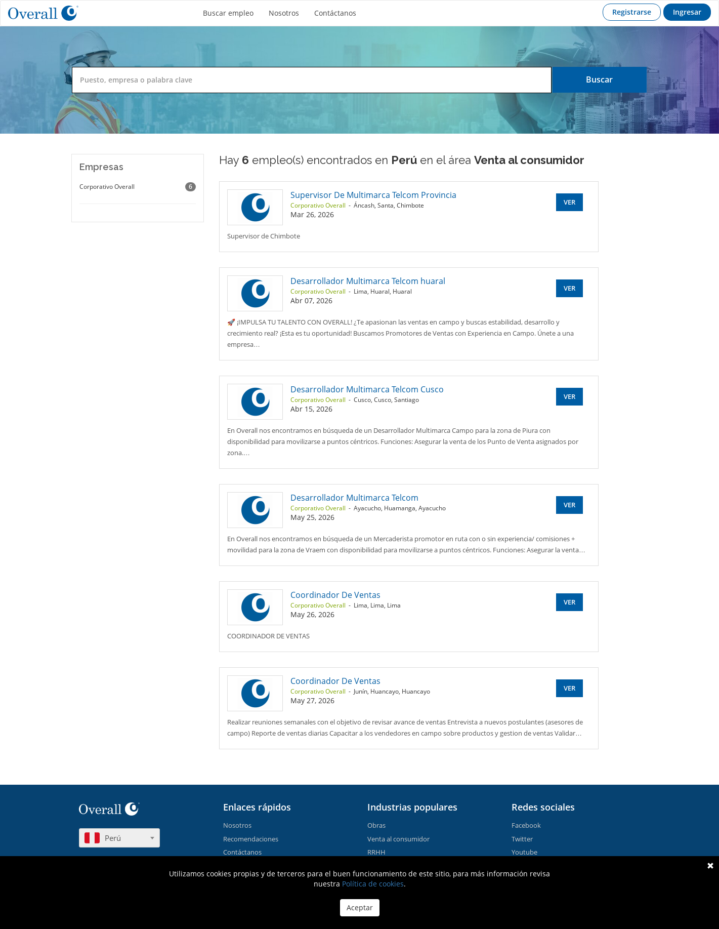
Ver (569, 202)
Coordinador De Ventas (335, 594)
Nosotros (284, 13)
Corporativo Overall (137, 186)
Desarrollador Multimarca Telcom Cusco (367, 389)
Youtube (524, 852)
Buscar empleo (228, 13)
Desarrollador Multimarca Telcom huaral (367, 281)
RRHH (376, 852)
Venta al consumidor (398, 838)
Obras (376, 825)
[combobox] (119, 837)
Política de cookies (373, 883)
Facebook (526, 825)
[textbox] (119, 837)
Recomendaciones (250, 838)
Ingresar (687, 12)
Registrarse (631, 12)
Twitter (522, 838)
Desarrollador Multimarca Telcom (354, 497)
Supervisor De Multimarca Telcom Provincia (373, 194)
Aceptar (360, 907)
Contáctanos (335, 13)
